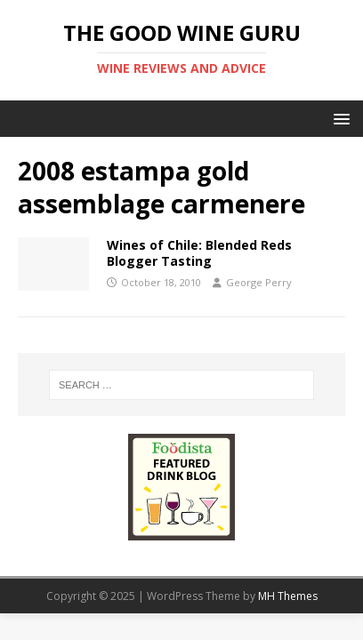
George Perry (259, 282)
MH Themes (288, 596)
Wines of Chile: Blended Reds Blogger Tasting (199, 252)
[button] (339, 118)
